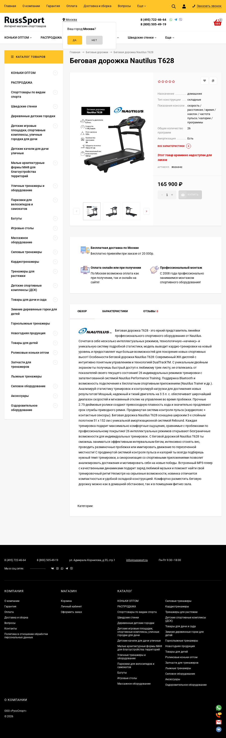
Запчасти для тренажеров (181, 662)
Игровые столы (127, 678)
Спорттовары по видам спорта (137, 612)
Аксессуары (172, 679)
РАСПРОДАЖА (126, 606)
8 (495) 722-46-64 (153, 19)
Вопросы (124, 6)
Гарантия (53, 6)
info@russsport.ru (137, 560)
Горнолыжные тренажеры (181, 640)
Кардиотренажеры (177, 606)
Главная (10, 6)
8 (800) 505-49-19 (153, 24)
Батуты (122, 672)
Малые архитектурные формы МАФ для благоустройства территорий (139, 648)
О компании (31, 6)
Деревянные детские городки (135, 623)
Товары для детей (176, 651)
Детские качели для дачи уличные (139, 640)
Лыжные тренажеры (178, 668)
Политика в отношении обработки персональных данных (26, 636)
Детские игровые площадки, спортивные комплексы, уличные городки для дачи (138, 632)
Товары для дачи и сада (180, 626)
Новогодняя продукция (180, 646)
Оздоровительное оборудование (186, 684)
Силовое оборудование (180, 673)
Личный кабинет (71, 606)
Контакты (10, 628)
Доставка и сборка (97, 6)
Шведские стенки (128, 617)
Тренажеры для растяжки (181, 612)
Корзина (66, 601)
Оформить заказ (71, 612)
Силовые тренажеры (178, 601)
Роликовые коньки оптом (181, 657)
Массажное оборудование (134, 683)
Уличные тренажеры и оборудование (131, 656)
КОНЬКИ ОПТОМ (127, 601)
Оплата (71, 6)
